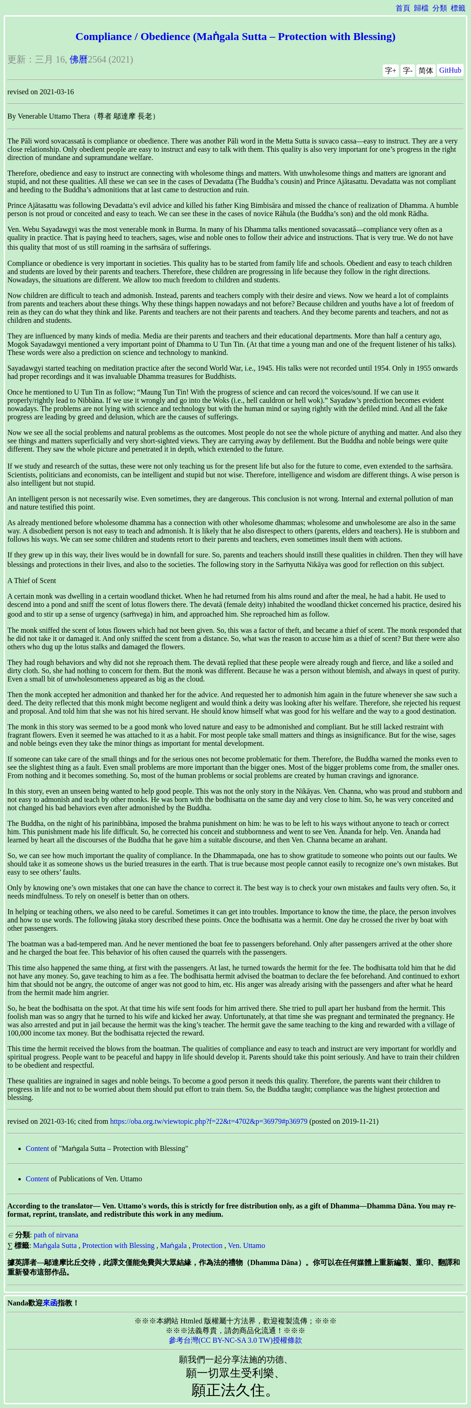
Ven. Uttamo (246, 1245)
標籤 (458, 8)
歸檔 (421, 8)
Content (37, 1148)
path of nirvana (56, 1235)
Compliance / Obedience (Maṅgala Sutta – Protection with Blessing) (235, 36)
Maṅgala (173, 1245)
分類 (439, 8)
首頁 (403, 8)
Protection (207, 1245)
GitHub (450, 70)
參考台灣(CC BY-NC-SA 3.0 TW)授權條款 (235, 1340)
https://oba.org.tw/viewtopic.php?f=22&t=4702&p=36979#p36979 (209, 1121)
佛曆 (78, 59)
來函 (50, 1303)
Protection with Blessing (118, 1245)
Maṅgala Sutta (55, 1245)
